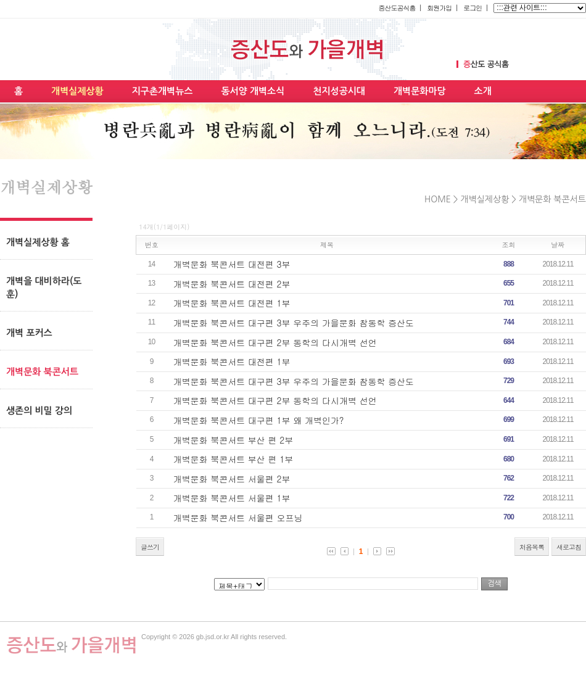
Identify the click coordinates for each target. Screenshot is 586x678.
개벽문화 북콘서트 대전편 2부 (232, 284)
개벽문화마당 (420, 91)
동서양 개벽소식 (252, 91)
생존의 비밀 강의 (39, 410)
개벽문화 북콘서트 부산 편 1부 (233, 459)
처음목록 (531, 547)
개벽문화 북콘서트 (552, 199)
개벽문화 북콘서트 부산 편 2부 (233, 440)
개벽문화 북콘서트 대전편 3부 (232, 264)
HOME (437, 199)
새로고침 (568, 547)
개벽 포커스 (29, 332)
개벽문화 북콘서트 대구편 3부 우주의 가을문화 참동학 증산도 (294, 322)
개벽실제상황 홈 (38, 242)
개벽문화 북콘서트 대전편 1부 (232, 303)
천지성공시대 (339, 91)
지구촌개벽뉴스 (162, 91)
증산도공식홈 (396, 7)
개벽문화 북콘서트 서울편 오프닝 (238, 517)
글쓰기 (150, 547)
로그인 (472, 7)
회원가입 (439, 7)
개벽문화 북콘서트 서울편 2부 (232, 479)
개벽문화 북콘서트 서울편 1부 (232, 498)
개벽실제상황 (77, 91)
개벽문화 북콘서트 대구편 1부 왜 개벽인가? (258, 420)
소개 (483, 91)
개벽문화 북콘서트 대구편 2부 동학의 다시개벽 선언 (275, 342)
